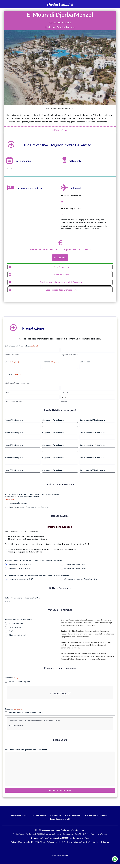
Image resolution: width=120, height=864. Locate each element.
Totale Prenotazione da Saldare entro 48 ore (23, 598)
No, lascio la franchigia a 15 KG (21, 579)
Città (7, 392)
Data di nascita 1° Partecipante (92, 420)
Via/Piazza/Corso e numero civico (18, 383)
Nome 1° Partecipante (14, 420)
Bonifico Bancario (16, 623)
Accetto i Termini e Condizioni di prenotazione (26, 713)
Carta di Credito (15, 627)
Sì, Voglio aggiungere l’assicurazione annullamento (28, 507)
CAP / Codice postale (13, 401)
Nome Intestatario (12, 354)
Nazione (64, 401)
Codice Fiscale (85, 362)
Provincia (64, 392)
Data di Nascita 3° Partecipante (92, 445)
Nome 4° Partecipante (14, 458)
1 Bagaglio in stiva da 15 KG (20, 564)
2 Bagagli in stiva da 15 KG (74, 564)
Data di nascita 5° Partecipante (92, 470)
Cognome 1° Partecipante (53, 420)
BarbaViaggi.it (60, 4)
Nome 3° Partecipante (14, 445)
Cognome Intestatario (69, 354)
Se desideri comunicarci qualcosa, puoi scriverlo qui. (26, 750)
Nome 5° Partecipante (14, 470)
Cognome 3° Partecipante (53, 445)
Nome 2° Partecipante (14, 433)
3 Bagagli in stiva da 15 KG (19, 568)
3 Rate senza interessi (17, 635)
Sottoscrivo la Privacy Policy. (20, 681)
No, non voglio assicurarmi (19, 503)
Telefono (50, 362)
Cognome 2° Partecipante (53, 433)
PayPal (11, 631)
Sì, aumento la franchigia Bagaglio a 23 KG (81, 579)
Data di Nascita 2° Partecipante (92, 433)
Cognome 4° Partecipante (53, 458)
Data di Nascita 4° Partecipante (92, 458)
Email (12, 362)
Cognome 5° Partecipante (53, 470)
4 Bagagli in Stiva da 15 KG (75, 568)
